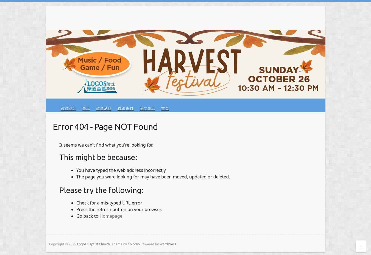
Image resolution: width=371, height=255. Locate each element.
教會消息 (103, 108)
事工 (86, 108)
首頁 (165, 108)
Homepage (110, 216)
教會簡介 (68, 108)
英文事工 (147, 108)
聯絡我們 (126, 108)
